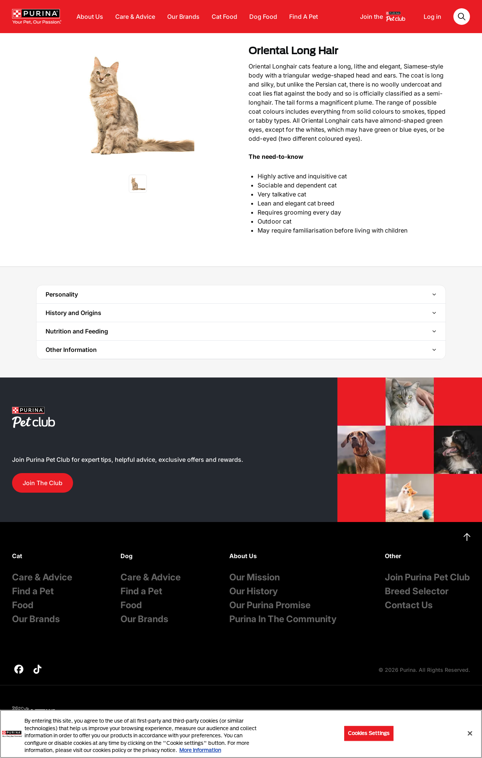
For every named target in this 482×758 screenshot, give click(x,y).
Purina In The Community (283, 618)
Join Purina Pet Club (427, 577)
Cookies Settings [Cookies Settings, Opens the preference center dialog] (369, 733)
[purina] (18, 670)
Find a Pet (33, 591)
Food (23, 605)
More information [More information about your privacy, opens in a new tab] (200, 750)
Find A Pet (303, 16)
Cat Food (224, 16)
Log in (432, 16)
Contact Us (409, 605)
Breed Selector (416, 591)
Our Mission (254, 577)
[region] (241, 734)
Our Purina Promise (270, 605)
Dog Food (263, 16)
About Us (89, 16)
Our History (253, 591)
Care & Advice (135, 16)
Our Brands (183, 16)
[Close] (470, 733)
